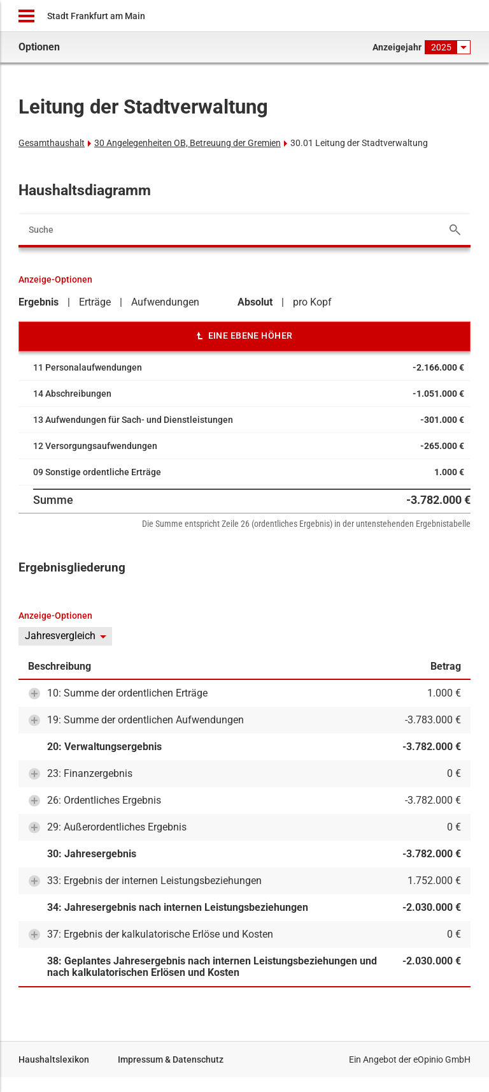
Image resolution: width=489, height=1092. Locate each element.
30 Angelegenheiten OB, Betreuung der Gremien (187, 143)
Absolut (255, 302)
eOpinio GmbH (442, 1059)
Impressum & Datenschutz (170, 1059)
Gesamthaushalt (51, 143)
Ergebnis (38, 302)
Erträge (95, 302)
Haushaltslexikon (53, 1059)
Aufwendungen (165, 302)
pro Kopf (312, 302)
